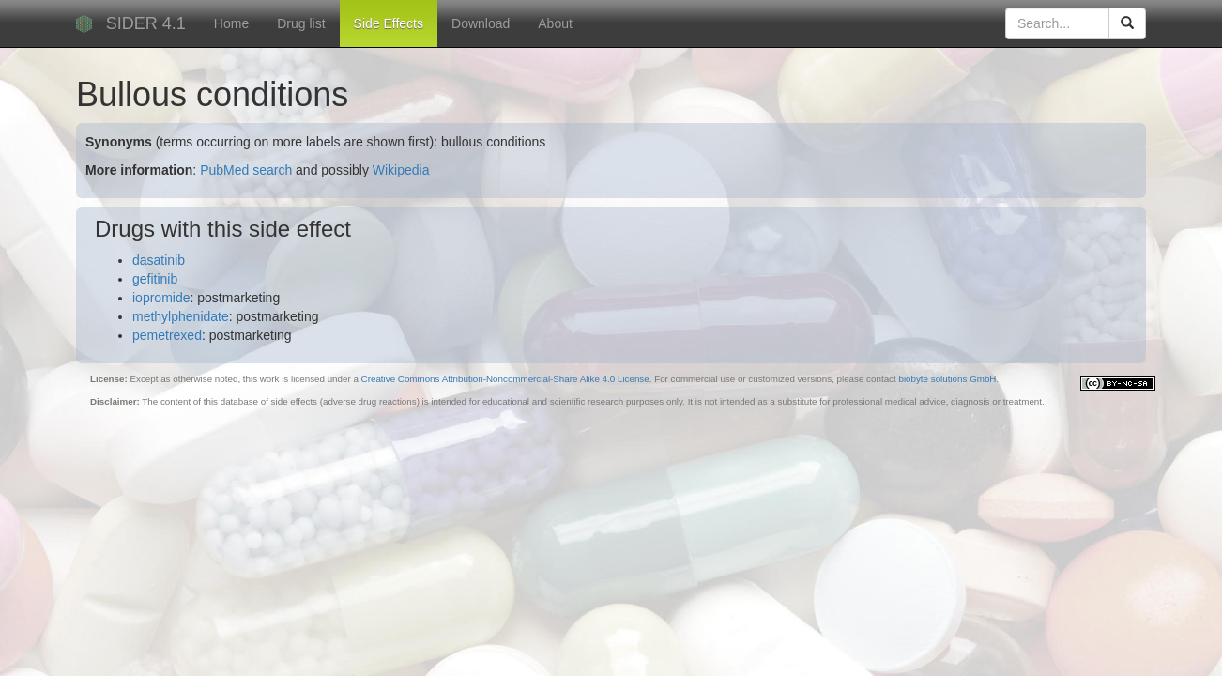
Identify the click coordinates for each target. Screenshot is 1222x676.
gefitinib (154, 278)
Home (231, 23)
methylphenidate (180, 316)
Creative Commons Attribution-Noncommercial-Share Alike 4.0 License (505, 379)
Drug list (301, 23)
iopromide (161, 297)
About (555, 23)
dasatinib (158, 260)
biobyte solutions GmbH (947, 379)
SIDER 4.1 (146, 23)
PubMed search (246, 169)
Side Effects (388, 23)
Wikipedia (401, 169)
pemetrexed (167, 335)
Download (480, 23)
